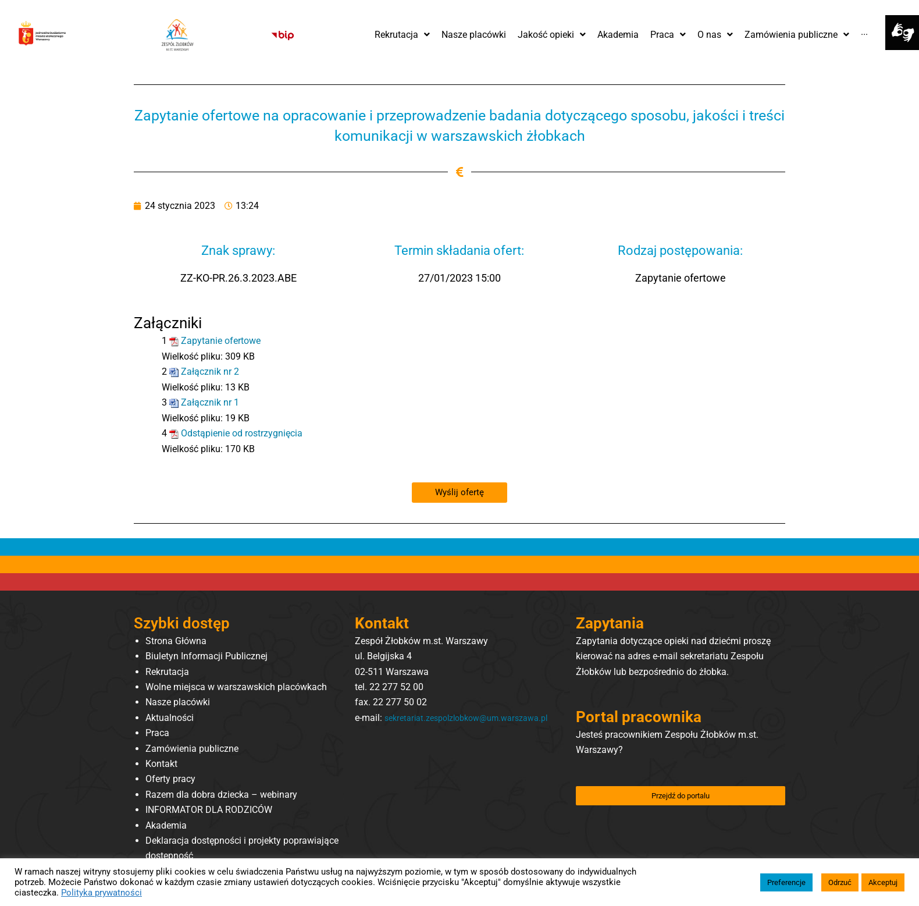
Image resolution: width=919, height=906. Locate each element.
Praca (157, 732)
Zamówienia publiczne (191, 748)
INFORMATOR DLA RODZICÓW (208, 809)
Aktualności (169, 717)
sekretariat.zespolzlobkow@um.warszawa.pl (446, 732)
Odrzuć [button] (840, 882)
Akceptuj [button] (882, 882)
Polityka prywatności (101, 892)
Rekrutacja (167, 671)
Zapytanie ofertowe (221, 340)
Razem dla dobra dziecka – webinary (221, 794)
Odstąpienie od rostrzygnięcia (241, 432)
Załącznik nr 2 (210, 371)
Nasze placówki (177, 702)
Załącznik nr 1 (210, 402)
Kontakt (161, 763)
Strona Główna (175, 640)
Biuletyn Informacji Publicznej (206, 655)
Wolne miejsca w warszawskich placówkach (236, 686)
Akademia (166, 824)
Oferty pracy (170, 778)
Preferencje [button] (786, 882)
